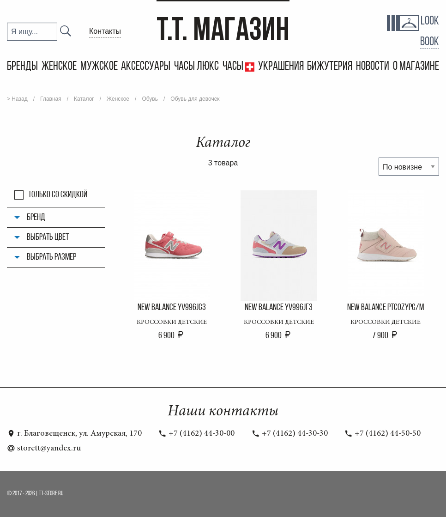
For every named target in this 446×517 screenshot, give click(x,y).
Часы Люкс (196, 67)
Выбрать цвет (48, 237)
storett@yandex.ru (44, 448)
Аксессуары (145, 67)
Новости (372, 67)
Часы (234, 67)
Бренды (22, 67)
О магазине (416, 67)
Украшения (281, 67)
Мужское (99, 67)
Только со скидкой (57, 195)
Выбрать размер (51, 257)
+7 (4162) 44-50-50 (382, 434)
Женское (59, 67)
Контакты (105, 31)
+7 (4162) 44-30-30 (290, 434)
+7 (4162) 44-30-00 (196, 434)
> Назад (17, 99)
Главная (50, 99)
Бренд (36, 217)
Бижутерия (329, 67)
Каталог (84, 99)
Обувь (150, 99)
